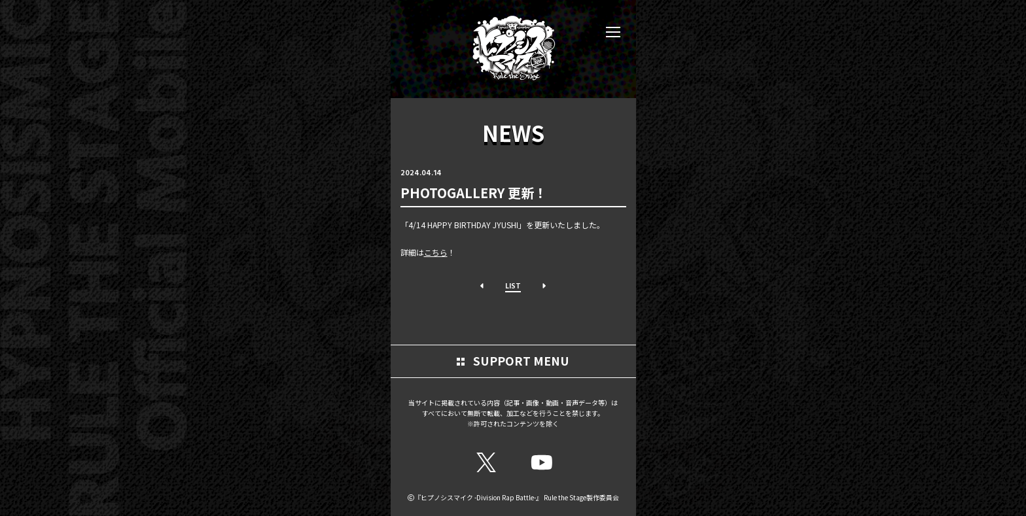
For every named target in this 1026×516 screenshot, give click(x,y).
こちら (436, 252)
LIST (513, 285)
